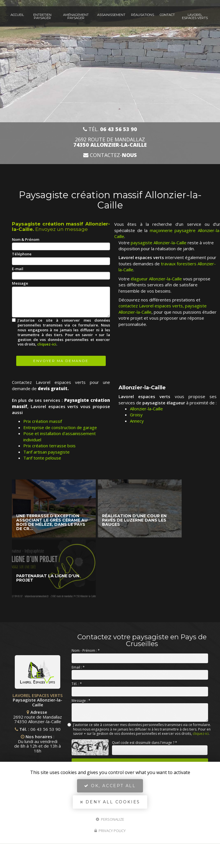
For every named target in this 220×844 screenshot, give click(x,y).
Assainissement (111, 15)
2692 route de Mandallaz (110, 142)
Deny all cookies (110, 801)
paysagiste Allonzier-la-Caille (158, 242)
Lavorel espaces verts (195, 16)
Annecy (137, 421)
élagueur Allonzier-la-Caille (156, 279)
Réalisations (142, 15)
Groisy (136, 414)
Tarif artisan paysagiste (46, 452)
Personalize (110, 819)
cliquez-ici (46, 344)
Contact (167, 15)
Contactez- (110, 155)
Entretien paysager (42, 16)
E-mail (17, 268)
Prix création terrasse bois (49, 445)
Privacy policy (110, 830)
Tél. (110, 129)
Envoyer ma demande (60, 361)
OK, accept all (110, 785)
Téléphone (22, 253)
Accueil (17, 15)
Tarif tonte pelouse (42, 458)
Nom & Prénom (25, 239)
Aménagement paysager (76, 16)
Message (20, 283)
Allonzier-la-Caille (146, 408)
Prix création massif (42, 421)
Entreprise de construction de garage (60, 427)
